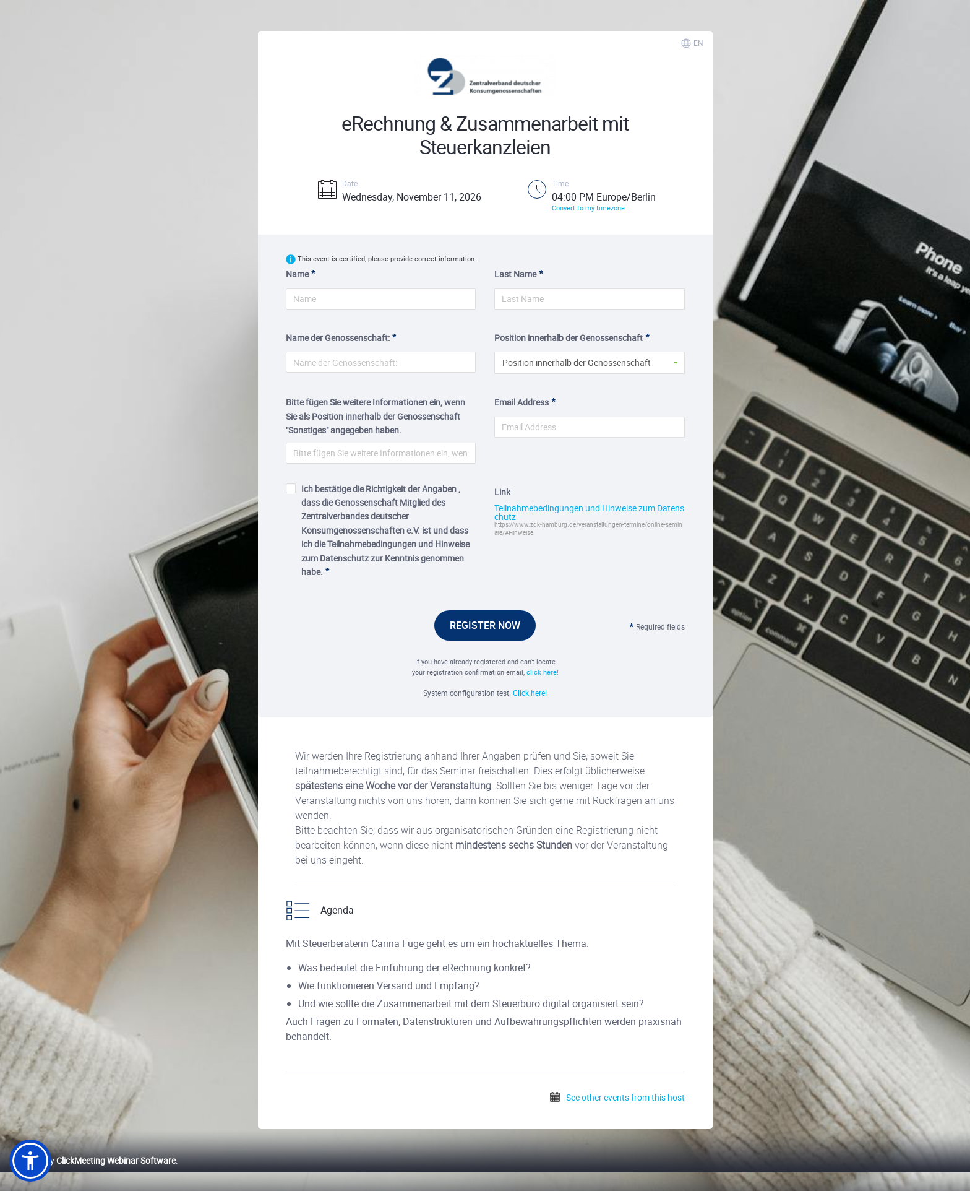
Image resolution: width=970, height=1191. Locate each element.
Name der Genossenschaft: (338, 338)
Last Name (515, 274)
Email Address (521, 402)
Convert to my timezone (588, 207)
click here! (542, 672)
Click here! (530, 693)
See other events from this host (617, 1097)
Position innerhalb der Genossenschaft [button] (576, 362)
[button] (30, 1161)
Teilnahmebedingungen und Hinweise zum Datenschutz (589, 512)
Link (502, 492)
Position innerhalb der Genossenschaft (568, 338)
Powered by (92, 1160)
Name (297, 274)
